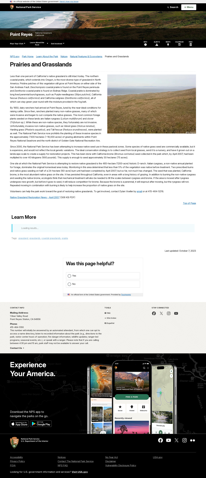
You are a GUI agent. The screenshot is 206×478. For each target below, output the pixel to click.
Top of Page (189, 203)
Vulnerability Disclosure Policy (120, 465)
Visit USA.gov (80, 471)
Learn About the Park (39, 43)
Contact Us (16, 348)
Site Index (110, 318)
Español (109, 323)
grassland (23, 238)
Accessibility (16, 457)
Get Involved (57, 44)
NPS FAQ (63, 465)
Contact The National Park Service (76, 461)
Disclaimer (110, 461)
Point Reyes (21, 34)
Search (172, 7)
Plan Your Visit (17, 44)
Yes (74, 275)
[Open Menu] (188, 7)
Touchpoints (126, 295)
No (74, 284)
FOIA (13, 465)
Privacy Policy (17, 461)
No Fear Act (111, 457)
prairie (65, 238)
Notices (62, 457)
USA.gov (158, 457)
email (139, 191)
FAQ (107, 313)
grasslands (34, 238)
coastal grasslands (51, 238)
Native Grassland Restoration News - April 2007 (35, 197)
